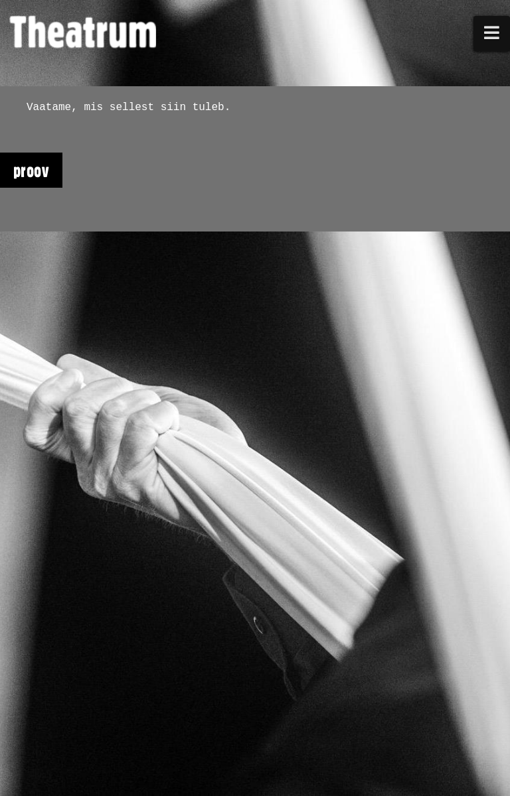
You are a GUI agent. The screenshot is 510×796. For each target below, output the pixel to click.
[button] (492, 33)
